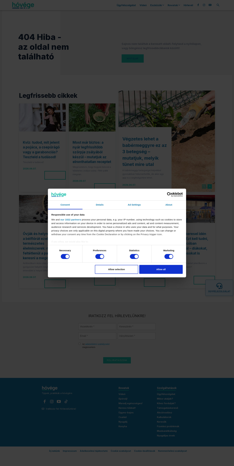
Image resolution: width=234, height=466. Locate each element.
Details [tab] (100, 204)
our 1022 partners (70, 219)
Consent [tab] (65, 204)
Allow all (161, 269)
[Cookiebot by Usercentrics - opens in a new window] (169, 194)
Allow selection (116, 269)
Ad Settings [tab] (134, 204)
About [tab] (169, 204)
